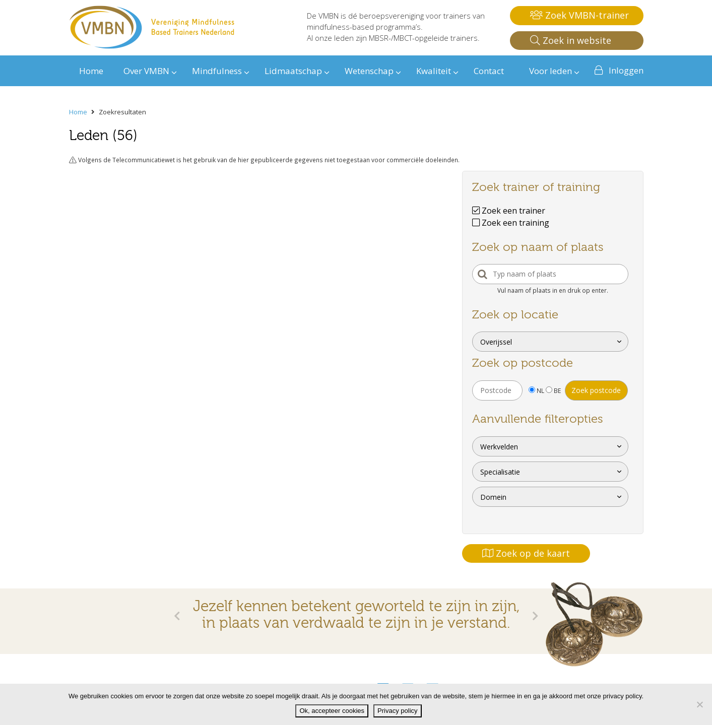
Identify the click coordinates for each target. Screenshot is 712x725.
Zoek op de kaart (526, 553)
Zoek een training (510, 222)
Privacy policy (397, 710)
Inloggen (626, 70)
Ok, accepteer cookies (331, 710)
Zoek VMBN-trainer (579, 15)
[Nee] (699, 704)
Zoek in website (570, 40)
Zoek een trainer (508, 210)
